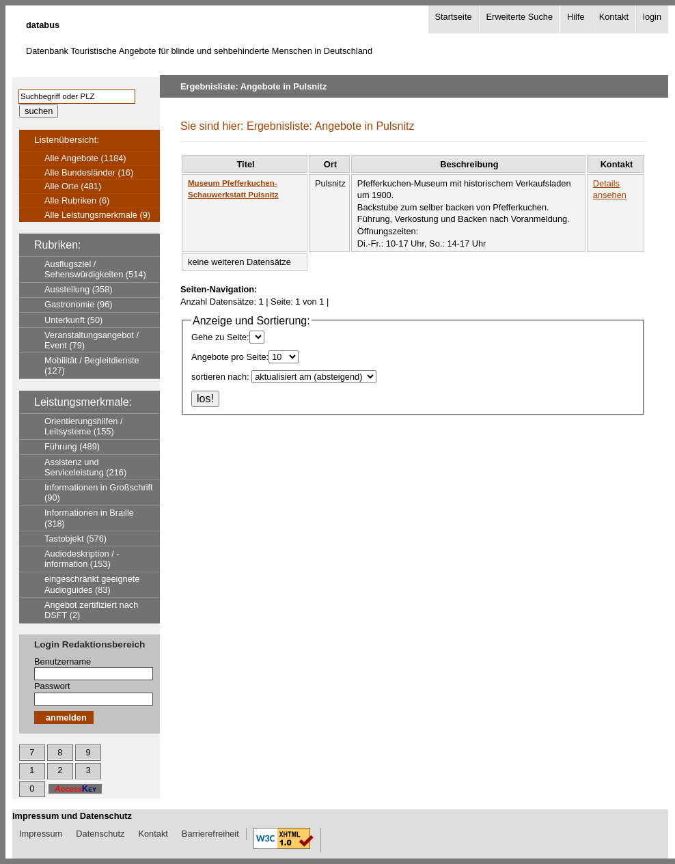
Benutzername (62, 661)
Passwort (52, 686)
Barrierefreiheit (210, 833)
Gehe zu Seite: (220, 337)
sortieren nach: (220, 377)
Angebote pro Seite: (229, 357)
